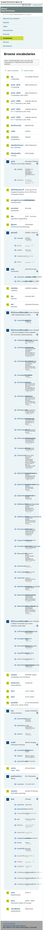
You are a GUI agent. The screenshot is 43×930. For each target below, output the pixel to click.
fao (12, 216)
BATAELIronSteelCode (21, 396)
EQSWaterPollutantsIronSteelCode (21, 517)
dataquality (16, 153)
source (19, 250)
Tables (5, 26)
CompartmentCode (21, 448)
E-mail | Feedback (9, 923)
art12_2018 (15, 93)
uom (13, 893)
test (12, 799)
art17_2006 (15, 101)
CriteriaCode (21, 455)
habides (14, 288)
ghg (12, 269)
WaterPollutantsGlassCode (21, 595)
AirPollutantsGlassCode (21, 347)
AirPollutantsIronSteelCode (21, 361)
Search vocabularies (13, 70)
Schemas (6, 34)
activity (19, 169)
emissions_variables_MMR (21, 277)
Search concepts (28, 70)
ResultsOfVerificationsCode (21, 646)
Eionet (11, 14)
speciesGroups (21, 761)
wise (13, 901)
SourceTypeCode (21, 572)
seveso (14, 791)
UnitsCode (21, 578)
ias (12, 296)
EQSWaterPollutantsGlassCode (21, 504)
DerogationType (21, 639)
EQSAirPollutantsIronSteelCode (21, 484)
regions (19, 756)
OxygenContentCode (21, 540)
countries (20, 784)
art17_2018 (15, 117)
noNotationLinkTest (21, 838)
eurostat (14, 208)
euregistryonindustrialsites (18, 200)
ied (12, 304)
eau (18, 819)
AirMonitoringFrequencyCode (21, 340)
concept (20, 238)
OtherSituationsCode (21, 529)
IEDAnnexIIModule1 (18, 312)
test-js (19, 842)
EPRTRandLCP (17, 190)
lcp (12, 711)
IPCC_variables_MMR (21, 281)
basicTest (20, 805)
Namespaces (7, 46)
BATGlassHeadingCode (21, 419)
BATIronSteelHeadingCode (21, 438)
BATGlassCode (21, 410)
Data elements (8, 30)
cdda (13, 131)
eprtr (13, 161)
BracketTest (21, 809)
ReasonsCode (21, 553)
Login (25, 5)
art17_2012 (15, 109)
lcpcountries (21, 718)
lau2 (13, 697)
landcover (15, 683)
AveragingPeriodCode (21, 375)
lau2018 (14, 703)
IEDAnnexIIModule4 (18, 621)
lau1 (13, 691)
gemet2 (14, 233)
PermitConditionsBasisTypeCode (21, 546)
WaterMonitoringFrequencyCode (21, 586)
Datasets (6, 22)
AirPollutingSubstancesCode (21, 631)
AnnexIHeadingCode (21, 320)
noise (13, 768)
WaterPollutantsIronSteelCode (21, 606)
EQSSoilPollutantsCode (21, 496)
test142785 (21, 848)
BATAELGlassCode (21, 382)
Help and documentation (11, 18)
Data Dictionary (19, 14)
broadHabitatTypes (21, 750)
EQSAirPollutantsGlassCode (21, 473)
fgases (14, 224)
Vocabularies (7, 38)
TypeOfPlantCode (21, 653)
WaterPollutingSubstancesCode (21, 665)
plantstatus (21, 725)
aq (12, 77)
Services (6, 42)
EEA (12, 2)
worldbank (15, 909)
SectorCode (21, 566)
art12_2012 (15, 85)
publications (16, 776)
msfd (13, 742)
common (15, 137)
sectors (19, 734)
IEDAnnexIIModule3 (18, 330)
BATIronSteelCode (21, 430)
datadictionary (17, 145)
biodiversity (16, 125)
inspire (14, 675)
